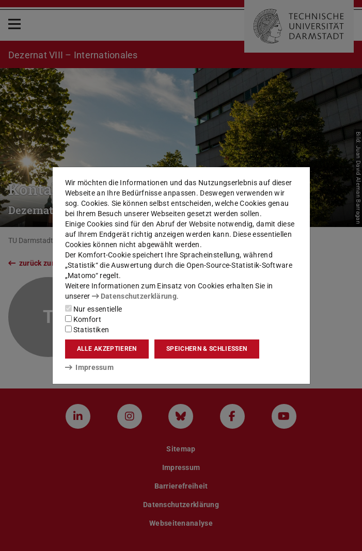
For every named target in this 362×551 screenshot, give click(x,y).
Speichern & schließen (206, 348)
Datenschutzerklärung (134, 296)
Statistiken (87, 330)
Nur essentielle (93, 309)
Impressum (89, 367)
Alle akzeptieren (107, 348)
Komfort (83, 319)
